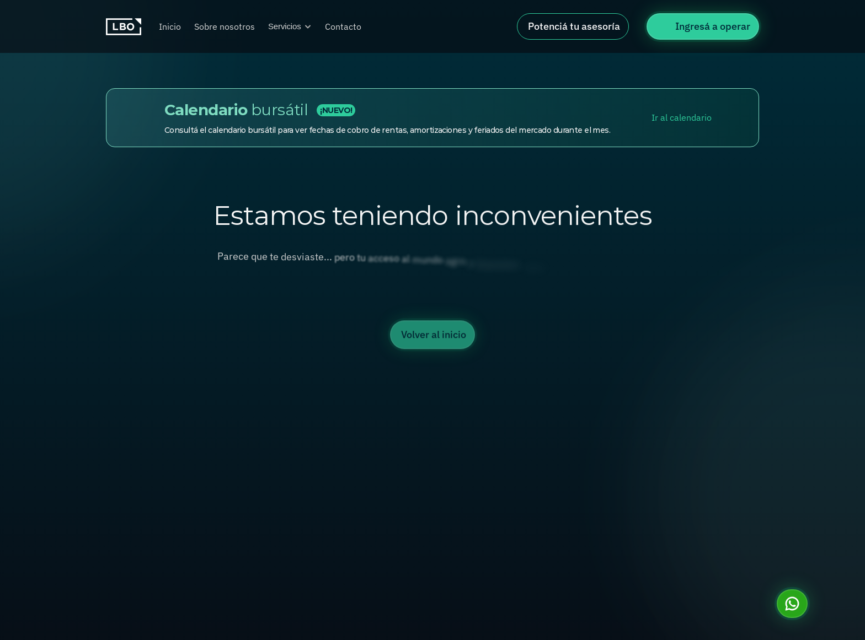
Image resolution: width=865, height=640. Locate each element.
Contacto (343, 26)
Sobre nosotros (224, 26)
